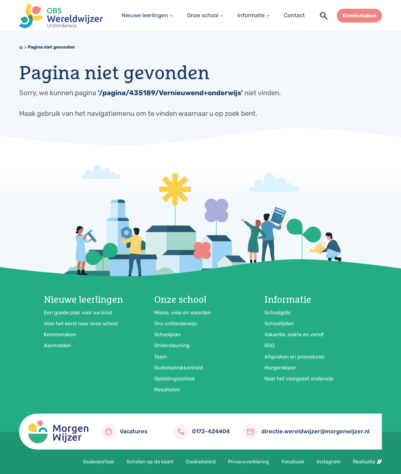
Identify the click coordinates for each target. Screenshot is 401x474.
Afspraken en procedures (294, 357)
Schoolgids (277, 313)
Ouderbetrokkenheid (178, 368)
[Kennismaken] (359, 16)
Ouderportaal (98, 462)
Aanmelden (57, 345)
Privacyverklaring (248, 462)
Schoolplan (167, 334)
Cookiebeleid (201, 462)
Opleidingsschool (174, 379)
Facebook (293, 462)
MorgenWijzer (280, 368)
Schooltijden (279, 324)
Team (160, 357)
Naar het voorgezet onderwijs (298, 379)
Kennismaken (60, 334)
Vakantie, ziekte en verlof (294, 334)
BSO (269, 345)
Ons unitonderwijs (175, 324)
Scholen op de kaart (150, 462)
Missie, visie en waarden (182, 313)
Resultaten (167, 390)
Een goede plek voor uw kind (78, 313)
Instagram (329, 462)
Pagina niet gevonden (51, 47)
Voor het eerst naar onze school (81, 324)
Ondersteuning (172, 345)
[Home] (21, 47)
